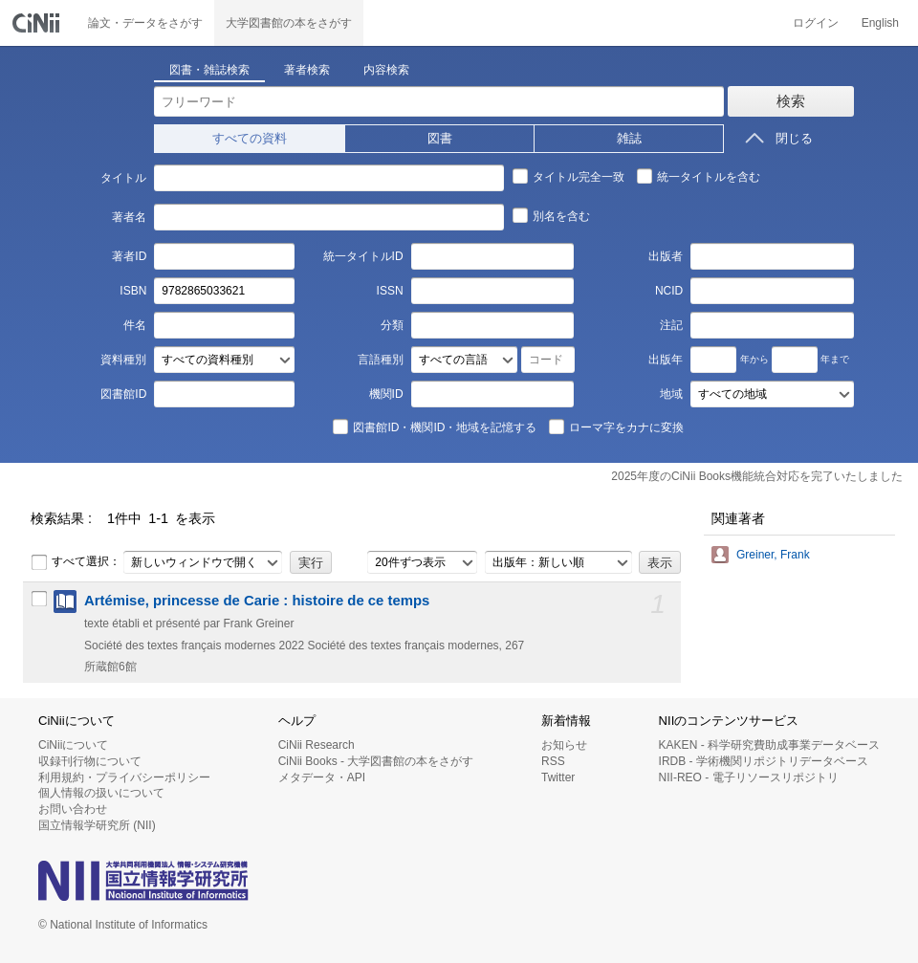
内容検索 (386, 70)
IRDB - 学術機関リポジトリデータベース (763, 761)
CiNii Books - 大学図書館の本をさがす (376, 761)
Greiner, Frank (773, 554)
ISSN (390, 290)
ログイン (816, 23)
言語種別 (381, 359)
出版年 (665, 359)
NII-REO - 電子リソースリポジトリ (749, 777)
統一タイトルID (363, 256)
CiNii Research (316, 745)
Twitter (558, 777)
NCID (669, 290)
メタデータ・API (321, 777)
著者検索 (307, 70)
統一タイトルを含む (698, 176)
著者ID (129, 256)
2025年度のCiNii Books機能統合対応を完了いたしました (757, 476)
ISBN (133, 290)
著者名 (129, 217)
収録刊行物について (90, 761)
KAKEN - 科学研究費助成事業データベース (769, 745)
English (880, 23)
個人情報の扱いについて (101, 792)
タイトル (123, 178)
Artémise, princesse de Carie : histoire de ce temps (256, 600)
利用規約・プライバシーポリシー (124, 777)
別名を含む (551, 215)
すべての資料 (249, 138)
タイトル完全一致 (568, 176)
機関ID (386, 394)
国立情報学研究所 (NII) (97, 825)
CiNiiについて (73, 745)
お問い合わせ (72, 809)
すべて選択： (75, 562)
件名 (134, 325)
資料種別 (123, 359)
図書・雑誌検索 (209, 70)
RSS (553, 761)
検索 (790, 101)
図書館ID (123, 394)
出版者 (665, 256)
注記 (671, 325)
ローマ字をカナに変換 (616, 426)
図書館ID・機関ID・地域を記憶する (434, 426)
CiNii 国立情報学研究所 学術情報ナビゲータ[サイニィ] (38, 23)
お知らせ (564, 745)
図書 (439, 138)
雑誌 (629, 138)
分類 (392, 325)
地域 (671, 394)
